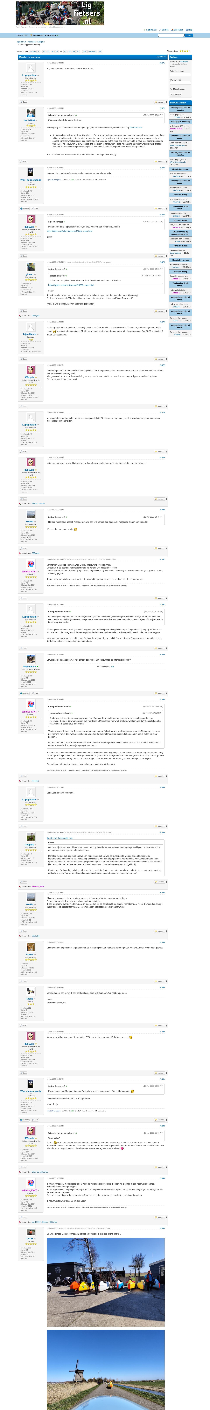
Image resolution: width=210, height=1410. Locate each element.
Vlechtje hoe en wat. (180, 169)
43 (48, 51)
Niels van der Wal (177, 145)
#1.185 (162, 787)
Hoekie (42, 504)
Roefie (29, 998)
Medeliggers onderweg (180, 122)
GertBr (29, 1238)
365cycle (29, 227)
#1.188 (162, 942)
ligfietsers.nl (21, 42)
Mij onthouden (177, 89)
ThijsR (34, 504)
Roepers (35, 781)
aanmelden (184, 61)
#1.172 (162, 108)
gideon (29, 274)
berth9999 (29, 120)
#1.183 (162, 654)
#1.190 (162, 1032)
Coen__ (177, 321)
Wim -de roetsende (30, 180)
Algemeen (32, 42)
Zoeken (165, 30)
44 (53, 51)
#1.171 (162, 63)
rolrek (177, 241)
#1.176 (162, 322)
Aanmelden (38, 35)
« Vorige (33, 51)
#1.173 (162, 168)
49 (74, 51)
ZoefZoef (176, 307)
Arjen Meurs (29, 334)
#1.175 (162, 262)
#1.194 (162, 1228)
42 (44, 51)
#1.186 (162, 832)
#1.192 (162, 1126)
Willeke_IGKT (110, 559)
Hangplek (41, 42)
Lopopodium (29, 75)
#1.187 (162, 893)
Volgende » (92, 51)
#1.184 (162, 699)
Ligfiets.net (151, 30)
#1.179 (162, 457)
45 (57, 51)
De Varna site (136, 127)
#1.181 (162, 559)
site (112, 667)
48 (69, 51)
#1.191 (162, 1079)
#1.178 (162, 412)
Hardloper (176, 216)
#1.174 (162, 215)
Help (190, 30)
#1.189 (162, 987)
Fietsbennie (29, 666)
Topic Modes (161, 57)
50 (78, 51)
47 (65, 51)
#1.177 (162, 365)
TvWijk (177, 117)
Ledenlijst (178, 30)
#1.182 (162, 604)
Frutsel (29, 954)
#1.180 (162, 510)
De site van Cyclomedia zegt (59, 838)
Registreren (50, 35)
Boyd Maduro (175, 253)
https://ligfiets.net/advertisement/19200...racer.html (69, 231)
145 (84, 51)
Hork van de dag (180, 195)
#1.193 (162, 1178)
